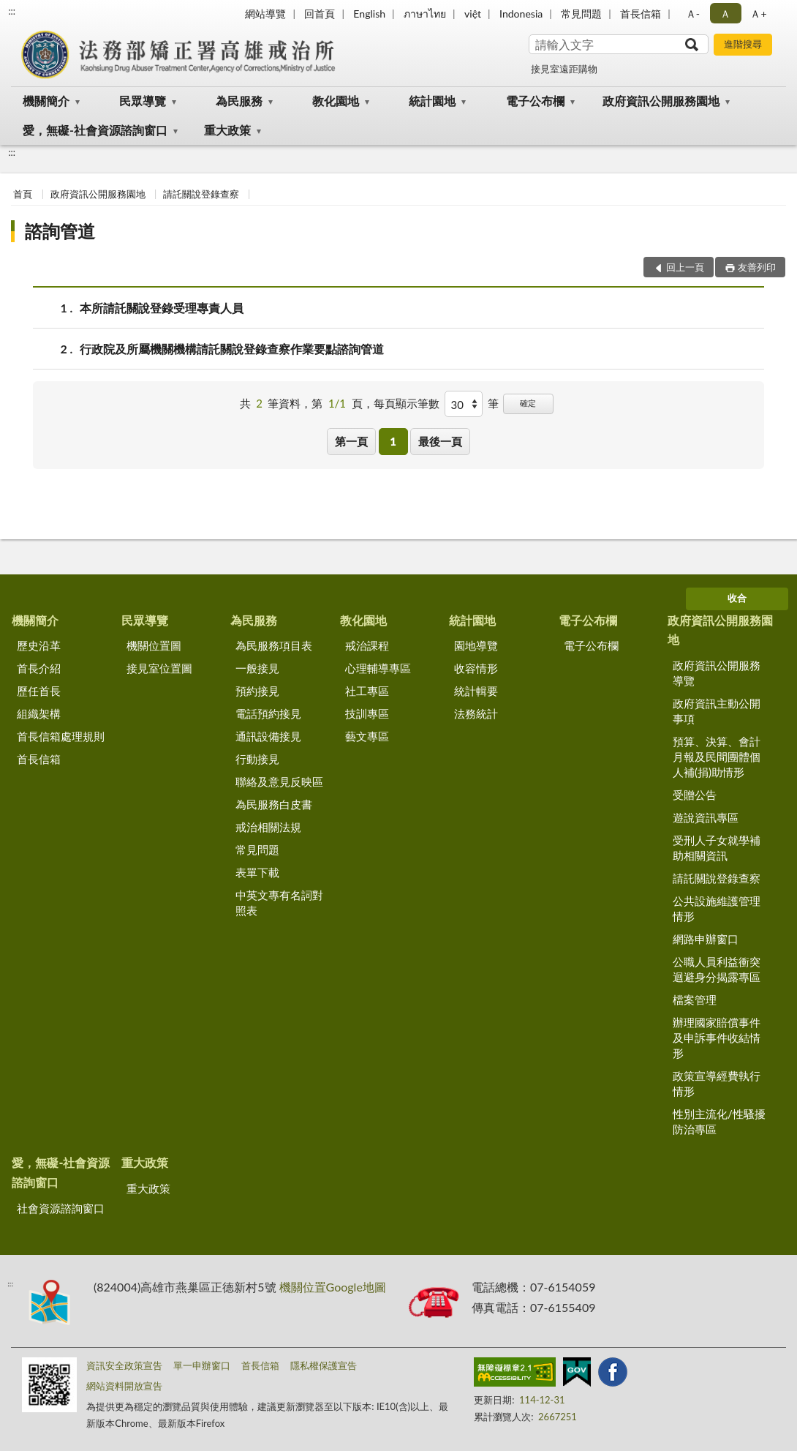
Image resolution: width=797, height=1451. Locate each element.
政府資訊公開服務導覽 (716, 673)
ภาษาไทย (425, 13)
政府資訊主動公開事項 (716, 711)
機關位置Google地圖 (332, 1287)
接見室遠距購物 (564, 69)
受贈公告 (695, 794)
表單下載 (257, 872)
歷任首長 (39, 690)
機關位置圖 (153, 645)
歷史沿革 (39, 645)
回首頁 (319, 13)
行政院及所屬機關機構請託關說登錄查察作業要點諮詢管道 (232, 348)
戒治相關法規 (268, 826)
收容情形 (476, 668)
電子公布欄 (535, 101)
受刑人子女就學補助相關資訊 (716, 847)
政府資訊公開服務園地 (661, 101)
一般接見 (257, 668)
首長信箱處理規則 (61, 736)
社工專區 (367, 690)
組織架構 (39, 713)
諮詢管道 (60, 230)
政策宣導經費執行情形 (716, 1083)
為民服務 (239, 101)
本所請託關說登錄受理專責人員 (161, 307)
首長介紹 (39, 668)
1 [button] (393, 441)
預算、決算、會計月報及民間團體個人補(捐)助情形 (716, 757)
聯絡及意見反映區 (279, 781)
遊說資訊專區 (706, 817)
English (369, 13)
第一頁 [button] (351, 441)
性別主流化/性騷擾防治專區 (719, 1121)
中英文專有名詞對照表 (279, 902)
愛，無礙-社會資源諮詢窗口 (95, 130)
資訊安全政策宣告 (124, 1365)
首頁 (22, 194)
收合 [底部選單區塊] (737, 598)
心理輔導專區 (378, 668)
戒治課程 (367, 645)
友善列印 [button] (757, 267)
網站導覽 (265, 13)
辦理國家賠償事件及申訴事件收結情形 (716, 1038)
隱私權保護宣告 (323, 1365)
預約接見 (257, 690)
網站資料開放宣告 (124, 1386)
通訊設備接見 (268, 736)
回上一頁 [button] (685, 267)
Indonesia (521, 13)
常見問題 (581, 13)
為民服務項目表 (273, 645)
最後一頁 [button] (440, 441)
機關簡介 (46, 101)
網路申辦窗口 (706, 938)
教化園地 (335, 101)
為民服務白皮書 (273, 804)
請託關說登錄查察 (201, 194)
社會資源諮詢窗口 (61, 1208)
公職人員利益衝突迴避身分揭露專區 (716, 969)
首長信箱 (640, 13)
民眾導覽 (142, 101)
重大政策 (227, 130)
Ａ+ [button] (758, 13)
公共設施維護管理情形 (716, 908)
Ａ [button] (725, 13)
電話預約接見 (268, 713)
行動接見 (257, 758)
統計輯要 (476, 690)
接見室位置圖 (159, 668)
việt (472, 13)
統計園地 (432, 101)
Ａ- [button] (693, 13)
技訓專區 (367, 713)
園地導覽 (476, 645)
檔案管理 (695, 999)
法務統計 (476, 713)
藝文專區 (367, 736)
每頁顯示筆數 (406, 403)
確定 (528, 403)
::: (11, 11)
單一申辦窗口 (201, 1365)
